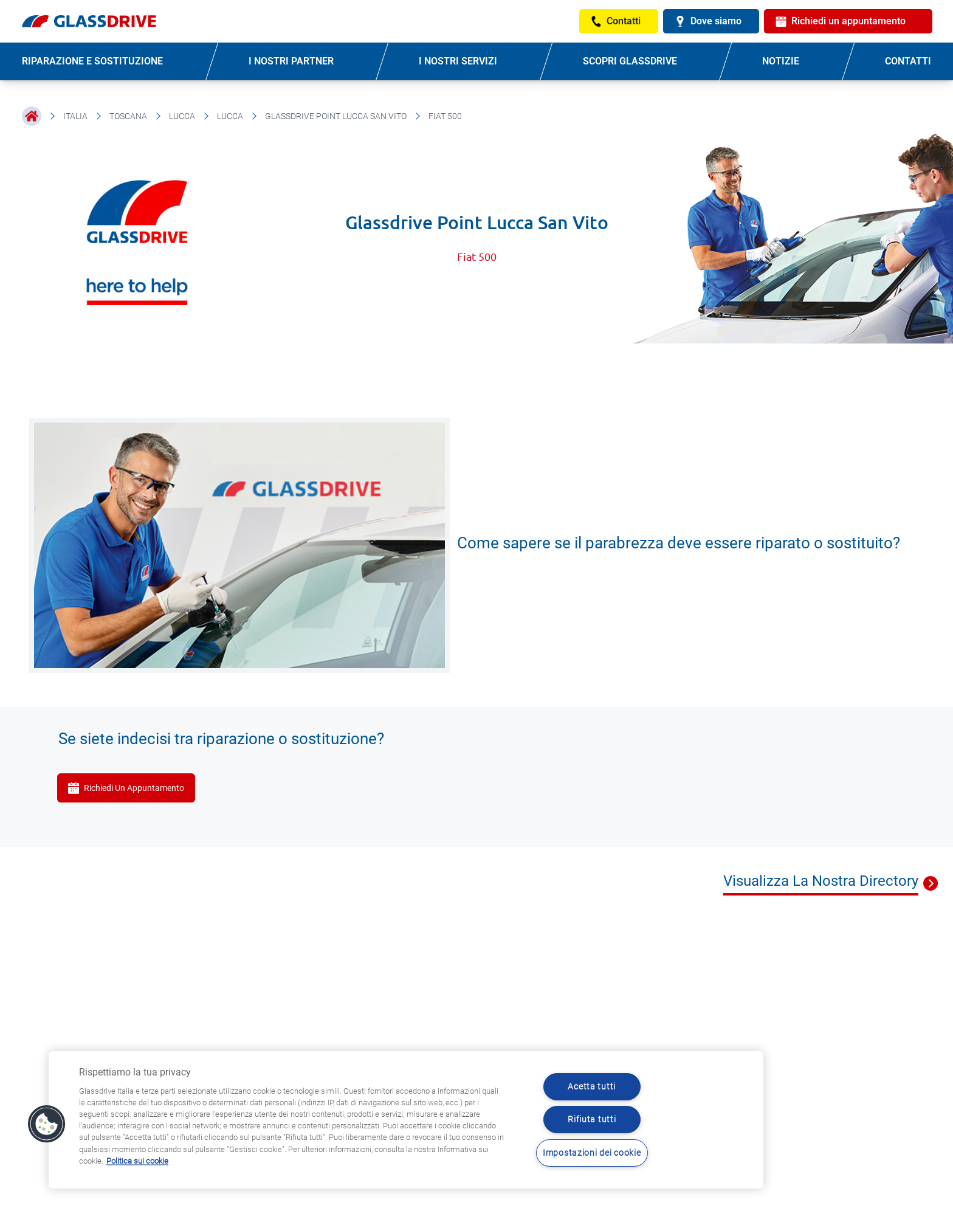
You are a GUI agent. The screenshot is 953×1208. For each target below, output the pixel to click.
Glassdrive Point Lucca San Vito (336, 116)
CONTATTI (908, 61)
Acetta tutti (592, 1087)
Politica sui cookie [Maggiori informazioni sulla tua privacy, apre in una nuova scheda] (137, 1160)
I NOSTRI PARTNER (291, 61)
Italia (75, 116)
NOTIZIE (780, 61)
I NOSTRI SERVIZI (458, 61)
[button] (46, 1124)
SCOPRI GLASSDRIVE (630, 61)
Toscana (128, 116)
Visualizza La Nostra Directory (820, 880)
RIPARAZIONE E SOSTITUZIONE (92, 61)
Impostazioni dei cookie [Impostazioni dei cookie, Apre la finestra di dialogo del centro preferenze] (592, 1153)
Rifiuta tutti (592, 1119)
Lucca (182, 116)
